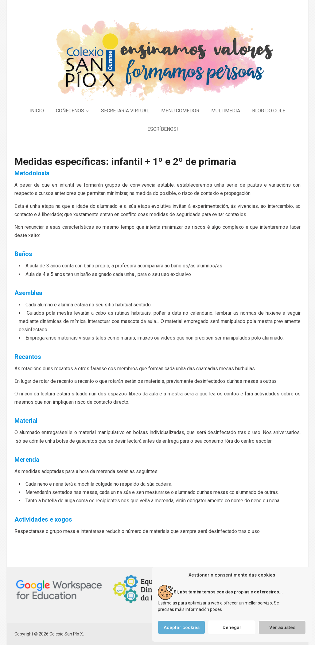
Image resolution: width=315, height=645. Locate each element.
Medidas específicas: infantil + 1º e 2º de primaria (125, 161)
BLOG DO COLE (268, 111)
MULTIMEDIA (225, 111)
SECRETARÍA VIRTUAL (125, 111)
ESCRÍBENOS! (162, 129)
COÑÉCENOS (70, 111)
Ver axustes (282, 627)
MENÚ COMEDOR (180, 111)
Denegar (232, 627)
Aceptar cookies (182, 627)
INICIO (36, 111)
